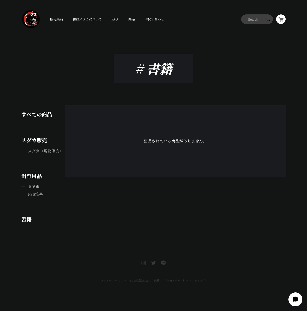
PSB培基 (35, 194)
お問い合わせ (154, 19)
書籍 (26, 219)
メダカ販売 (34, 140)
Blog (131, 19)
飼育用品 (31, 175)
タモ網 (34, 186)
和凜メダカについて (87, 19)
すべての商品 (36, 114)
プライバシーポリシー (113, 274)
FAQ (114, 19)
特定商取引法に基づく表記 (143, 274)
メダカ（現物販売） (45, 151)
